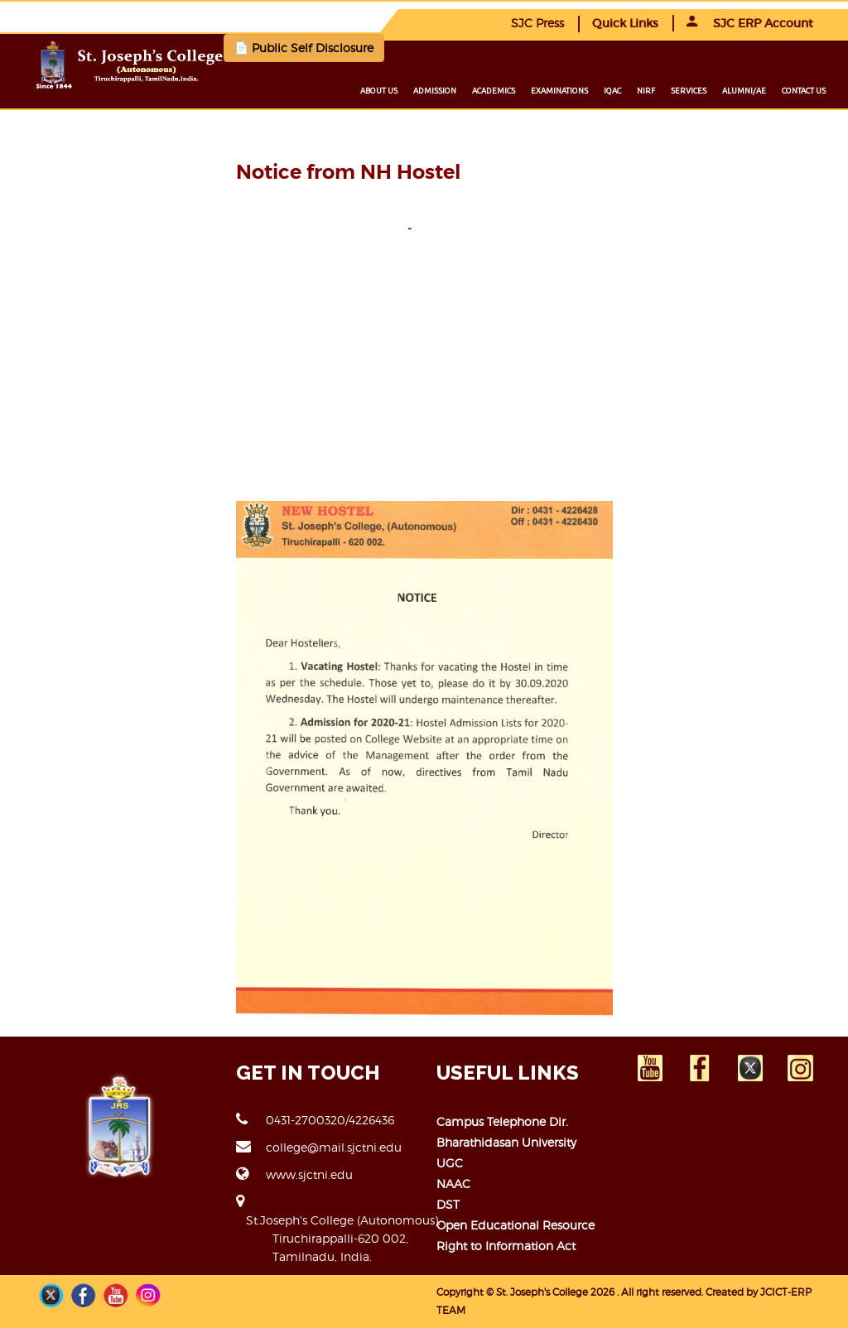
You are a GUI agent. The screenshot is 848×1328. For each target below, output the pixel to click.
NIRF (646, 90)
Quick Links (625, 23)
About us (379, 90)
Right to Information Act (506, 1246)
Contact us (804, 90)
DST (448, 1204)
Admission (434, 90)
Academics (493, 90)
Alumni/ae (744, 90)
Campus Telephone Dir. (502, 1121)
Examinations (559, 90)
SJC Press (537, 23)
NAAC (453, 1183)
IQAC (612, 90)
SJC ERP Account (750, 23)
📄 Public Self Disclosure (303, 48)
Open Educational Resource (515, 1225)
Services (688, 90)
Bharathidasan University (506, 1142)
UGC (449, 1163)
